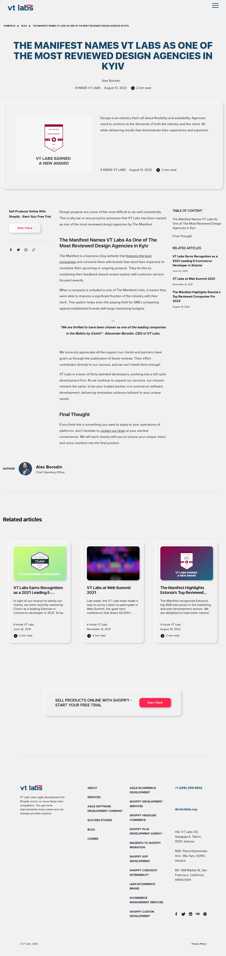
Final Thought (182, 236)
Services (93, 797)
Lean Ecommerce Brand (142, 886)
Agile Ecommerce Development (143, 790)
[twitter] (18, 249)
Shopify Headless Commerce (143, 818)
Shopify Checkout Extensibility (143, 872)
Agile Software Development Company (105, 809)
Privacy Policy (199, 943)
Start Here (24, 228)
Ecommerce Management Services (146, 900)
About (92, 788)
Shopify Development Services (146, 804)
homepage (9, 26)
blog (24, 26)
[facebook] (11, 249)
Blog (91, 829)
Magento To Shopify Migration (145, 845)
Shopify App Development (140, 859)
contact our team (112, 431)
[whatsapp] (26, 249)
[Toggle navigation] (215, 5)
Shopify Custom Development (142, 914)
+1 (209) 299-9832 (188, 788)
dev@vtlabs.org (186, 809)
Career (92, 838)
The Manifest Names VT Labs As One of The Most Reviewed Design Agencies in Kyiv (197, 223)
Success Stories (99, 820)
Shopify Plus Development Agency (146, 831)
